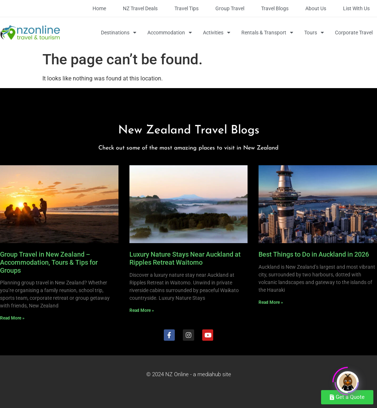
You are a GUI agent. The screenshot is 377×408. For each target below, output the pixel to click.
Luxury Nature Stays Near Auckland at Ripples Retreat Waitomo (185, 258)
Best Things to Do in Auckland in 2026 (314, 254)
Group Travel (229, 8)
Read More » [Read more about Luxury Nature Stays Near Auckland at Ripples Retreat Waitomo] (141, 310)
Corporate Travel (354, 32)
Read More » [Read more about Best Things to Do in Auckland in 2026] (271, 302)
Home (99, 8)
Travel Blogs (275, 8)
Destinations (118, 32)
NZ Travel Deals (140, 8)
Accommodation (169, 32)
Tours (314, 32)
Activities (216, 32)
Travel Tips (186, 8)
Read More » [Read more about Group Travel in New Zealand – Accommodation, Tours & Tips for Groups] (12, 318)
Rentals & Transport (267, 32)
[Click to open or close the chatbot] (348, 379)
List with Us (356, 8)
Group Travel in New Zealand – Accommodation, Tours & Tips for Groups (49, 262)
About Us (315, 8)
